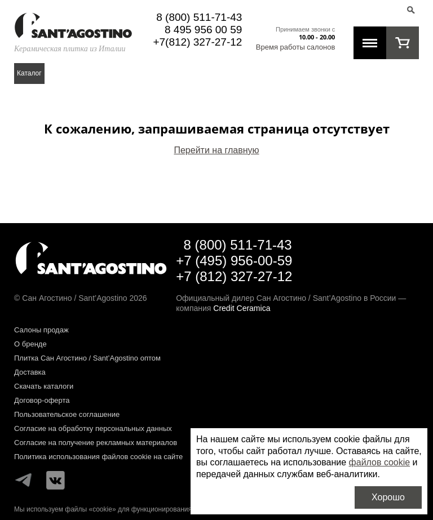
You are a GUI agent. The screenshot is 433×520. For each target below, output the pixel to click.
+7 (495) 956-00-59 (234, 260)
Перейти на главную (216, 150)
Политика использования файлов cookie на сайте (98, 456)
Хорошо (388, 497)
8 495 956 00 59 (203, 29)
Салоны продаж (41, 330)
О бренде (30, 344)
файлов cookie (379, 462)
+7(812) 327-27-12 (197, 42)
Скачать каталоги (43, 386)
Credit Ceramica (241, 308)
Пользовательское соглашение (67, 414)
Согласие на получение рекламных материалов (95, 442)
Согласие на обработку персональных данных (93, 428)
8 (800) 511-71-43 (199, 17)
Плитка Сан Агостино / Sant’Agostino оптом (87, 358)
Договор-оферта (42, 400)
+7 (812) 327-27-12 (234, 276)
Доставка (30, 372)
